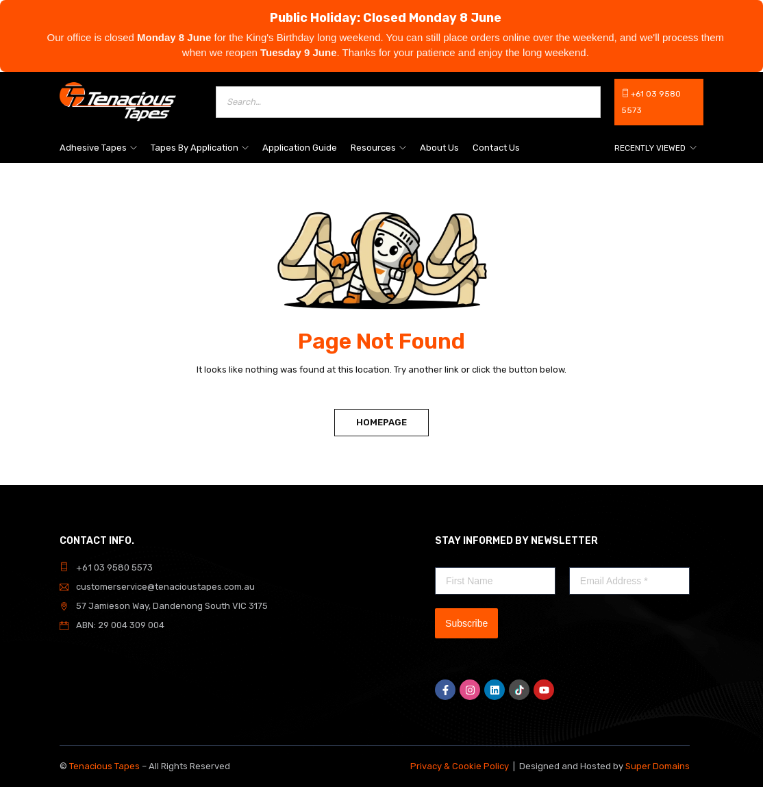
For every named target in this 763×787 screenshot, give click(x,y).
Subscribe (466, 623)
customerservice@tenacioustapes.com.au (165, 587)
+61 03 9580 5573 (114, 567)
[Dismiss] (749, 13)
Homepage (381, 422)
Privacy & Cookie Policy (459, 766)
